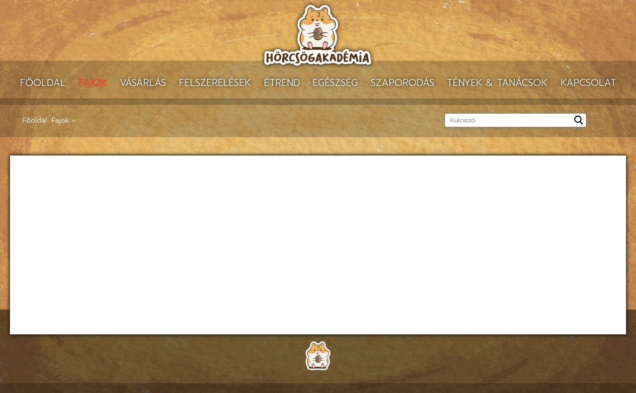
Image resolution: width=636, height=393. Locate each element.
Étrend (282, 83)
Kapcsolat (588, 83)
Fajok (93, 83)
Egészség (335, 83)
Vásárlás (143, 83)
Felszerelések (215, 83)
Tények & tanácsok (497, 83)
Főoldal (43, 83)
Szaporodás (402, 83)
